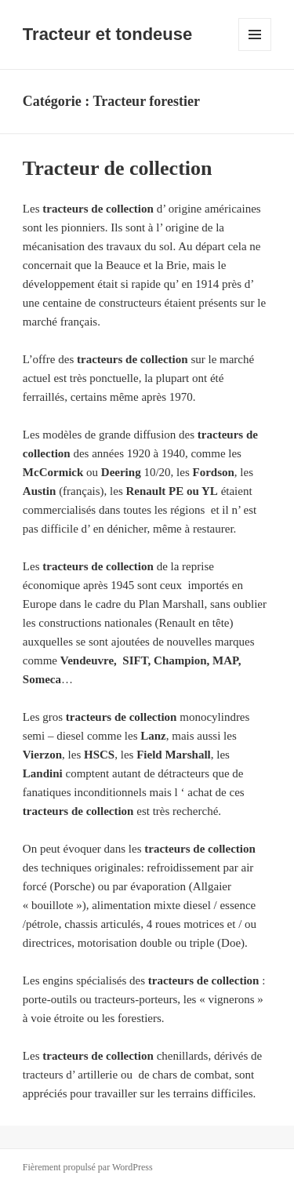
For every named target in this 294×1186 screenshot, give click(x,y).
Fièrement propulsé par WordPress (88, 1167)
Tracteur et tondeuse (107, 34)
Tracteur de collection (117, 168)
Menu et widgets (255, 50)
